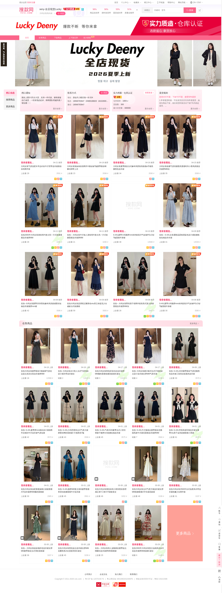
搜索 (189, 10)
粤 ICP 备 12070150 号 (94, 579)
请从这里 (27, 2)
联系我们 (133, 574)
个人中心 (125, 2)
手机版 (160, 2)
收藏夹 (137, 2)
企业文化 (103, 574)
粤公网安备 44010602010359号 (120, 579)
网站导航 (182, 2)
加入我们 (118, 574)
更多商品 (185, 533)
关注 (62, 13)
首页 (116, 2)
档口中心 (148, 2)
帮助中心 (171, 2)
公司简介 (88, 574)
